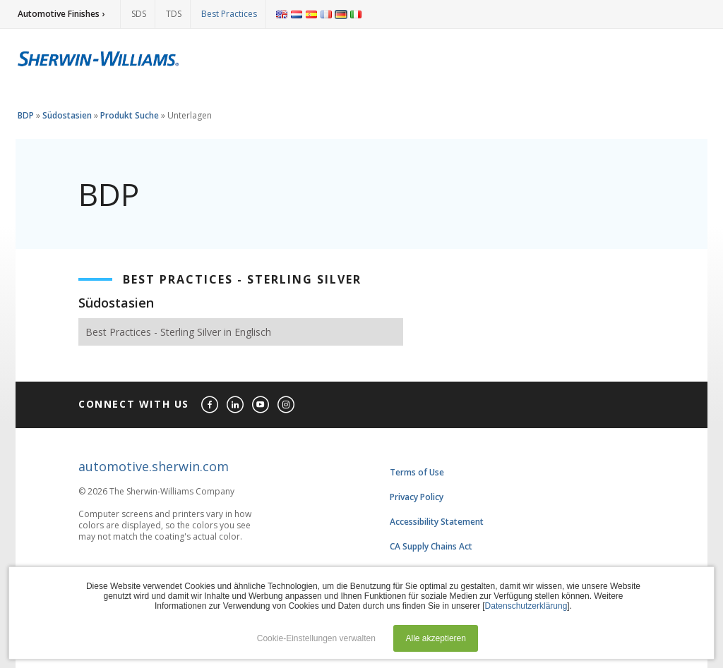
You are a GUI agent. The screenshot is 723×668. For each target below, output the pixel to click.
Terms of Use (417, 472)
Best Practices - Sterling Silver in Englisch (178, 332)
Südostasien (67, 115)
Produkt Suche (129, 115)
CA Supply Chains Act (431, 546)
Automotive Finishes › (61, 14)
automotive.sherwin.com (153, 466)
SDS (138, 14)
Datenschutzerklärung (526, 606)
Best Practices (229, 14)
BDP (26, 115)
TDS (173, 14)
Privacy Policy (416, 497)
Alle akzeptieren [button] (436, 638)
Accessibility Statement (437, 522)
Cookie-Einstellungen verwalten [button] (316, 638)
